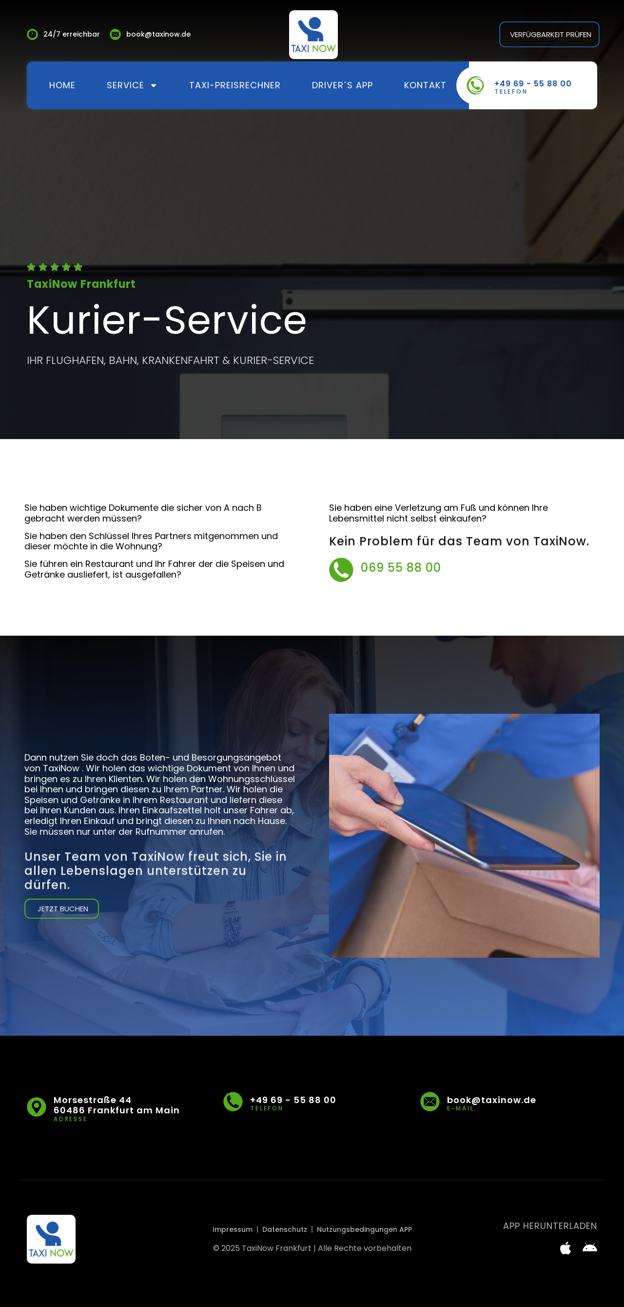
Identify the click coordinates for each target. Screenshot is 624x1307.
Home (62, 85)
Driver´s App (342, 85)
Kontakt (425, 85)
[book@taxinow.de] (430, 1101)
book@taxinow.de (491, 1100)
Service (132, 85)
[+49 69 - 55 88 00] (475, 85)
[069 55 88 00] (341, 578)
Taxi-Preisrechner (235, 85)
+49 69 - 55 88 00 (533, 83)
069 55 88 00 (401, 576)
